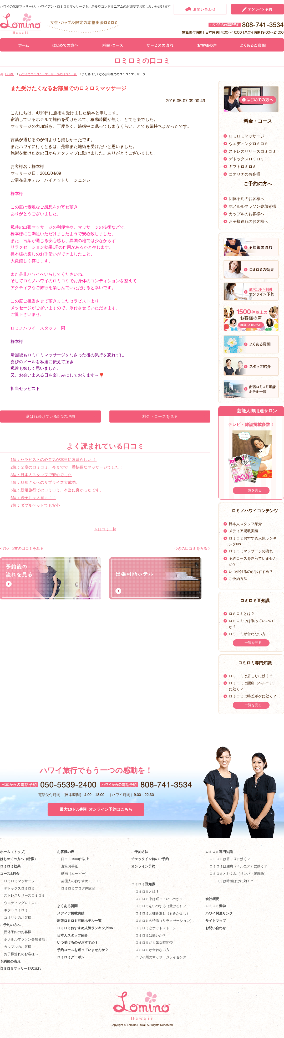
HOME (9, 74)
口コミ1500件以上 (75, 859)
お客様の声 (65, 852)
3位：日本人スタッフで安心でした (41, 474)
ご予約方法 (238, 579)
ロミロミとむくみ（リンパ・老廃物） (238, 874)
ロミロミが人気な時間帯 (154, 942)
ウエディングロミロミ (248, 143)
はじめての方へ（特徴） (19, 859)
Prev (224, 459)
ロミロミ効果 (10, 866)
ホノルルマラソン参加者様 (252, 206)
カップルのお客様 (17, 947)
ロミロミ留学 (215, 906)
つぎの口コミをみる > (192, 548)
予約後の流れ (10, 961)
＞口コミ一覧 (105, 529)
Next (278, 459)
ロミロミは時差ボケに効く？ (253, 696)
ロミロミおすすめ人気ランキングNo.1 (88, 928)
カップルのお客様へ (246, 214)
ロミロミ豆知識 (143, 884)
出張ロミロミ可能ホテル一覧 (79, 921)
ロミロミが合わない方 (247, 634)
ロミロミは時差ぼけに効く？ (231, 881)
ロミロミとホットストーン (155, 928)
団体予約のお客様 (17, 932)
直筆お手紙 (69, 866)
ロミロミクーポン (70, 957)
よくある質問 (67, 906)
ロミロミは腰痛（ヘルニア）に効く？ (238, 866)
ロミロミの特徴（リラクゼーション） (164, 921)
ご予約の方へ (10, 925)
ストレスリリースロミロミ (252, 151)
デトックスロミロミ (246, 159)
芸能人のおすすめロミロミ (81, 881)
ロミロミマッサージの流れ (251, 551)
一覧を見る (253, 490)
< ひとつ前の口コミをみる (22, 548)
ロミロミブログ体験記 (78, 888)
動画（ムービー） (74, 874)
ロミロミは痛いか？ (150, 935)
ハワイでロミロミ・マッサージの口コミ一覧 (48, 74)
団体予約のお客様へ (246, 198)
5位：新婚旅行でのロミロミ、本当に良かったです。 (57, 490)
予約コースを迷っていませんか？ (82, 950)
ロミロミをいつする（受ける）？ (160, 906)
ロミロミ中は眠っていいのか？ (159, 899)
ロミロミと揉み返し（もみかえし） (162, 913)
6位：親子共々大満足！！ (33, 497)
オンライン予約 (143, 866)
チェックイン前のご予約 (150, 859)
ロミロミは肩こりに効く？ (251, 676)
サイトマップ (215, 921)
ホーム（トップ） (13, 852)
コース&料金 (9, 874)
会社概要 (212, 899)
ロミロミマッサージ (246, 136)
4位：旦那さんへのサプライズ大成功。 (45, 482)
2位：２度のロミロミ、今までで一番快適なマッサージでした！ (67, 467)
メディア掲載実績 (243, 531)
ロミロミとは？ (242, 614)
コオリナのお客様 (244, 174)
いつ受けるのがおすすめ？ (251, 571)
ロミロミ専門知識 (219, 852)
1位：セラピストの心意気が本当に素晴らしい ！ (54, 459)
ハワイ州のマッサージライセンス (160, 957)
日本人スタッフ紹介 (245, 524)
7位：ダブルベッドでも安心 (35, 505)
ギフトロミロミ (242, 166)
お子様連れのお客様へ (248, 221)
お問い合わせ (215, 928)
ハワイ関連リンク (219, 913)
